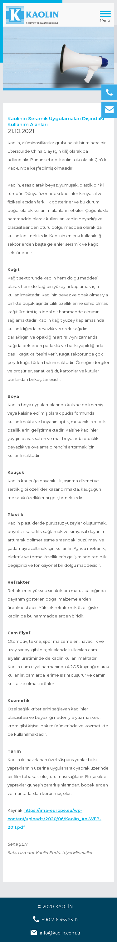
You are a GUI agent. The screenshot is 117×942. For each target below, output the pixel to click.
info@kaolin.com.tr (60, 933)
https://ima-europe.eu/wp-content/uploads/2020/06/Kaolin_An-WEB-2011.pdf (54, 819)
